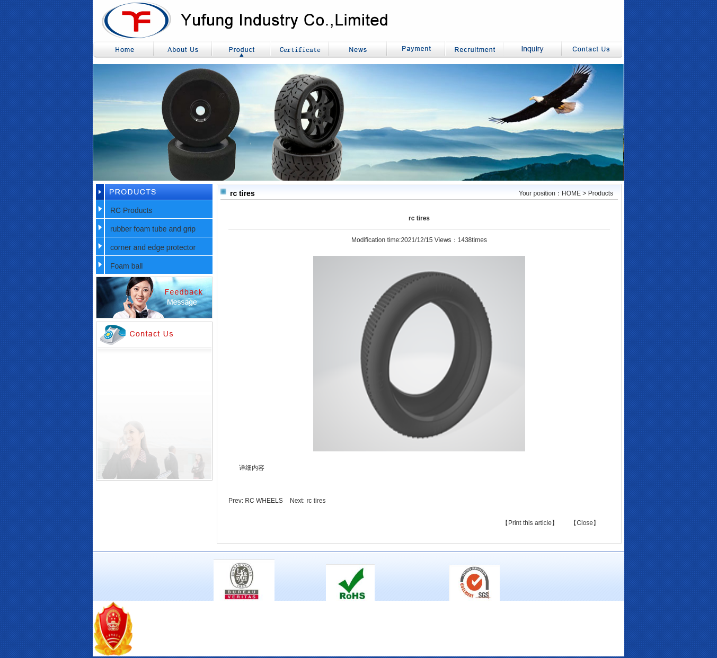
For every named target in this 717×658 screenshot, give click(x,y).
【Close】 (584, 523)
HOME (571, 193)
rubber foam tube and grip (153, 229)
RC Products (131, 210)
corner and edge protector (153, 247)
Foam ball (126, 266)
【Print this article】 (530, 523)
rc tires (315, 500)
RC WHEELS (263, 500)
